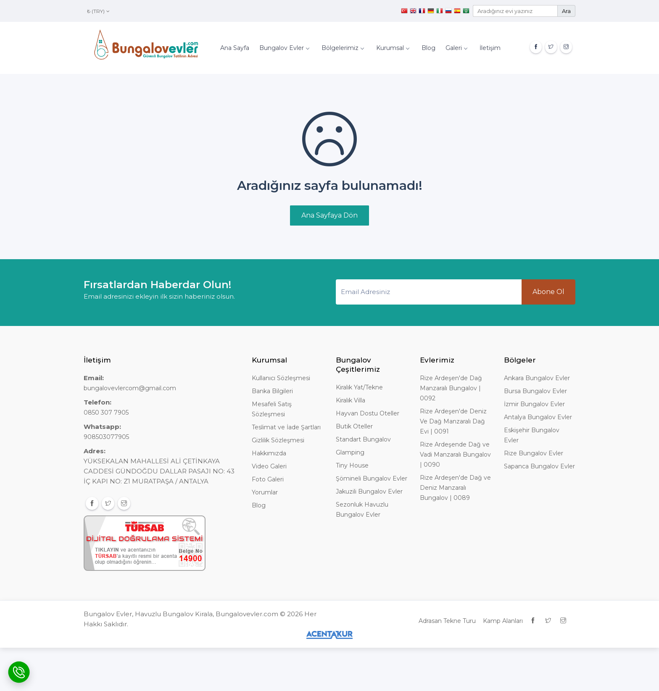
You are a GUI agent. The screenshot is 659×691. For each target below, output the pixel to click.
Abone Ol (548, 292)
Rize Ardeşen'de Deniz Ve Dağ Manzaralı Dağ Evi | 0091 (453, 421)
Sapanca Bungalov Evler (539, 466)
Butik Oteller (354, 426)
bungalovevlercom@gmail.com (130, 388)
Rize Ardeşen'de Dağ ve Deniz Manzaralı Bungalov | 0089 (455, 488)
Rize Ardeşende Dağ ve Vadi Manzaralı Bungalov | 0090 (455, 454)
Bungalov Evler (284, 48)
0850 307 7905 (106, 412)
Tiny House (352, 465)
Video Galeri (269, 466)
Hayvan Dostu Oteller (367, 413)
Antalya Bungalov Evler (538, 417)
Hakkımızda (269, 453)
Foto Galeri (268, 479)
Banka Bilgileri (272, 391)
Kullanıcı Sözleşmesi (281, 378)
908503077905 (106, 437)
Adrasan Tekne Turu (447, 621)
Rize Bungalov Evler (533, 453)
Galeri (456, 48)
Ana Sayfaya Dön (329, 215)
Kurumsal (392, 48)
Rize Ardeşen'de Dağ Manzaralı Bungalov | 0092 (451, 388)
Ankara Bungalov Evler (537, 378)
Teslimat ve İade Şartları (286, 427)
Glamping (350, 452)
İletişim (490, 48)
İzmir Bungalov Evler (534, 404)
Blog (428, 48)
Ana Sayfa (234, 48)
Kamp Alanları (503, 621)
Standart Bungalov (363, 439)
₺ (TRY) (98, 11)
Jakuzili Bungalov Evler (369, 491)
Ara (566, 11)
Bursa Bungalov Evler (535, 391)
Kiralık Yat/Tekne (359, 387)
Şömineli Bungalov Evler (371, 478)
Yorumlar (265, 492)
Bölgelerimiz (343, 48)
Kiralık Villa (350, 400)
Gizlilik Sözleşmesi (278, 440)
